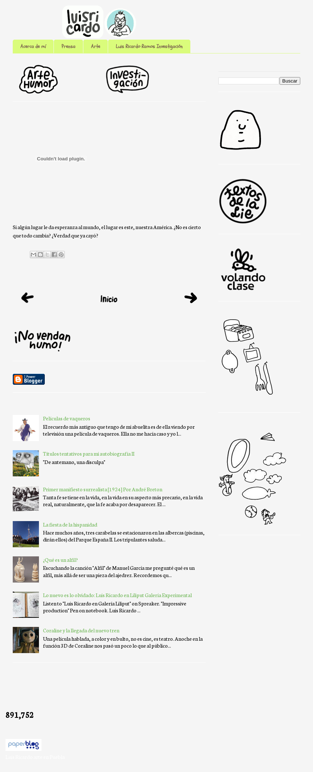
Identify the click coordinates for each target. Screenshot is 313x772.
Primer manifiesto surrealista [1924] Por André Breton (102, 489)
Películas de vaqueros (66, 418)
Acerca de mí (33, 46)
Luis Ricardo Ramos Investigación (149, 46)
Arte (95, 46)
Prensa (68, 46)
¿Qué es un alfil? (60, 559)
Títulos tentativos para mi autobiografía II (88, 453)
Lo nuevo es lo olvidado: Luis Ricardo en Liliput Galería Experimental (117, 595)
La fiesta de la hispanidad (70, 524)
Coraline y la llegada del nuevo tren (81, 630)
